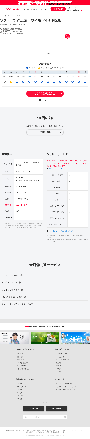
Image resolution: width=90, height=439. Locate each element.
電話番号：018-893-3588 (12, 29)
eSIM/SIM (34, 9)
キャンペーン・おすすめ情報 (64, 384)
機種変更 (58, 366)
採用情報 (19, 399)
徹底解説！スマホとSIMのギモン (65, 390)
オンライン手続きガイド (63, 360)
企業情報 (19, 384)
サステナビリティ (22, 396)
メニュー (82, 10)
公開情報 (19, 390)
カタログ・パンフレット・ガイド (66, 387)
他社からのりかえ (22, 357)
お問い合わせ (56, 408)
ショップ (18, 15)
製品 (28, 9)
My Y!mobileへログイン (63, 354)
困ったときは (60, 357)
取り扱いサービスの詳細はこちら (61, 231)
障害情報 (58, 369)
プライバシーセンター (77, 430)
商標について (19, 430)
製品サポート (60, 363)
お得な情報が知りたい (23, 369)
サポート (47, 9)
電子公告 (19, 393)
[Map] (67, 39)
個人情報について (44, 430)
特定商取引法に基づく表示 (42, 432)
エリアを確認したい (23, 363)
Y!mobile (12, 9)
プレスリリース (21, 387)
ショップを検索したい (23, 366)
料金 (24, 9)
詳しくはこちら (54, 168)
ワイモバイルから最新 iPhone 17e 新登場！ (45, 326)
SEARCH (65, 417)
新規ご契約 (20, 354)
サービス (40, 9)
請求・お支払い (21, 360)
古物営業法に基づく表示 (57, 432)
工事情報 (58, 372)
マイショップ (46, 100)
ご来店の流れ (45, 132)
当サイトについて (9, 430)
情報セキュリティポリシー (60, 430)
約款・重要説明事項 (32, 430)
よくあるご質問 (33, 408)
